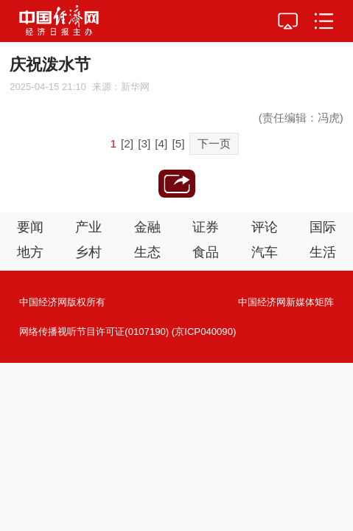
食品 (205, 252)
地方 (30, 252)
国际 (323, 227)
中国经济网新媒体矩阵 (286, 302)
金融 (147, 227)
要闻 (30, 227)
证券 (205, 227)
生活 (323, 252)
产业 (88, 227)
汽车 (264, 252)
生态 (147, 252)
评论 (264, 227)
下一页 (214, 143)
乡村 (88, 252)
